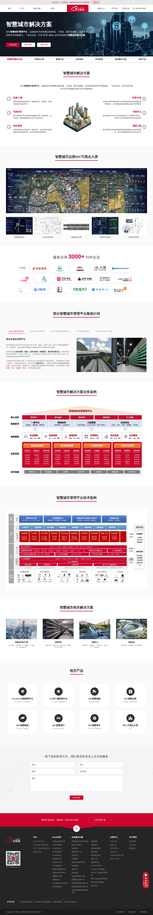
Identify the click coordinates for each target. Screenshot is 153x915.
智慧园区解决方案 (78, 876)
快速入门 (113, 845)
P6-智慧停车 (57, 859)
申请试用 (13, 45)
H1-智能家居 (57, 866)
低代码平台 (37, 852)
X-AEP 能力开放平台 (41, 845)
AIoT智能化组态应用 (60, 883)
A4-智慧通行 (57, 855)
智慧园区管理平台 (78, 880)
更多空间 (94, 886)
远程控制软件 (58, 902)
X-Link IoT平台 (38, 841)
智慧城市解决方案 (78, 862)
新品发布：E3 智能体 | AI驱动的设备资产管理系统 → (76, 2)
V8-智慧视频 (57, 845)
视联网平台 (95, 862)
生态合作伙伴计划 (116, 855)
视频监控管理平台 (59, 873)
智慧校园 (75, 873)
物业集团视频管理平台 (80, 887)
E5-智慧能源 (57, 887)
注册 (127, 8)
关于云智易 (120, 912)
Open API (113, 852)
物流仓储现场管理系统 (99, 879)
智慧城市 (75, 859)
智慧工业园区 (77, 845)
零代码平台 (114, 848)
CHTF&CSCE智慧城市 (42, 902)
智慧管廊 (75, 866)
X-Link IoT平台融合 (98, 869)
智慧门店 (94, 859)
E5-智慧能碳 (57, 852)
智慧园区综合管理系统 (80, 841)
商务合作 (132, 912)
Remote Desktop (70, 902)
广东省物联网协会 (26, 902)
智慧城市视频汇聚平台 (80, 883)
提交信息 (76, 798)
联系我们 (132, 848)
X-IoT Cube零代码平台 (41, 848)
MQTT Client (115, 859)
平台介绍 (113, 841)
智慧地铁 (94, 852)
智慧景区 (75, 848)
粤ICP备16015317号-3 (33, 912)
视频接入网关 (57, 876)
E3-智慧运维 (57, 848)
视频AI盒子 (56, 880)
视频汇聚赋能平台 (59, 869)
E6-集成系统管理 (58, 841)
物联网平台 (40, 363)
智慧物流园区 (96, 848)
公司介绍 (132, 845)
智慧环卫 (75, 869)
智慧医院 (94, 841)
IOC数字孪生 (57, 862)
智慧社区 (75, 855)
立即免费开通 (100, 820)
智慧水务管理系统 (97, 882)
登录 (124, 8)
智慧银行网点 (96, 855)
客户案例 (132, 841)
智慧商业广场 (77, 852)
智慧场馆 (94, 845)
